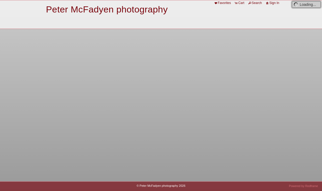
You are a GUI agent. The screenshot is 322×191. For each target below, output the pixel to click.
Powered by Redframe (303, 186)
